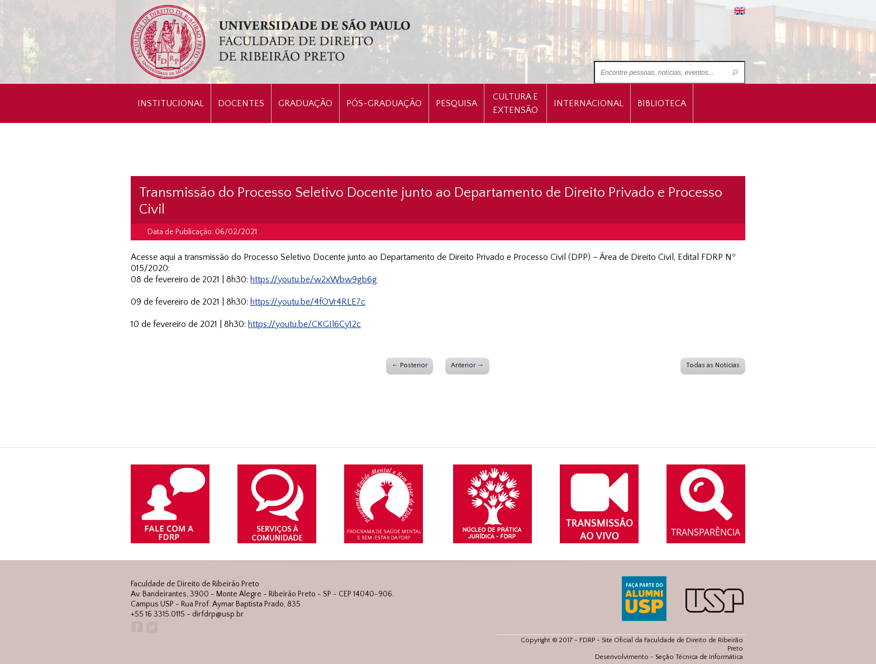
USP (714, 601)
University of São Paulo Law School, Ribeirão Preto (272, 42)
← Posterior (409, 365)
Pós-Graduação (384, 103)
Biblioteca (661, 103)
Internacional (588, 103)
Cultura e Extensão (515, 103)
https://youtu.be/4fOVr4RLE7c (307, 302)
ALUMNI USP (644, 598)
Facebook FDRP (136, 627)
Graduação (305, 103)
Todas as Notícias (713, 365)
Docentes (241, 103)
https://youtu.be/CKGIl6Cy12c (304, 324)
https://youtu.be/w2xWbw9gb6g (313, 279)
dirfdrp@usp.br (218, 614)
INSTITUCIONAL (170, 103)
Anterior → (467, 365)
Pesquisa (456, 103)
